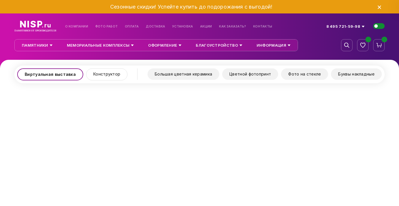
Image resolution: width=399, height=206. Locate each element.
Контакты (262, 26)
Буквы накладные (356, 74)
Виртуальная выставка (50, 74)
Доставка (155, 26)
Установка (182, 26)
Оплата (132, 26)
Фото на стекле (304, 74)
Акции (206, 26)
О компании (76, 26)
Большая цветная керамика (183, 74)
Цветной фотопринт (250, 74)
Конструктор (106, 74)
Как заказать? (232, 26)
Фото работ (106, 26)
